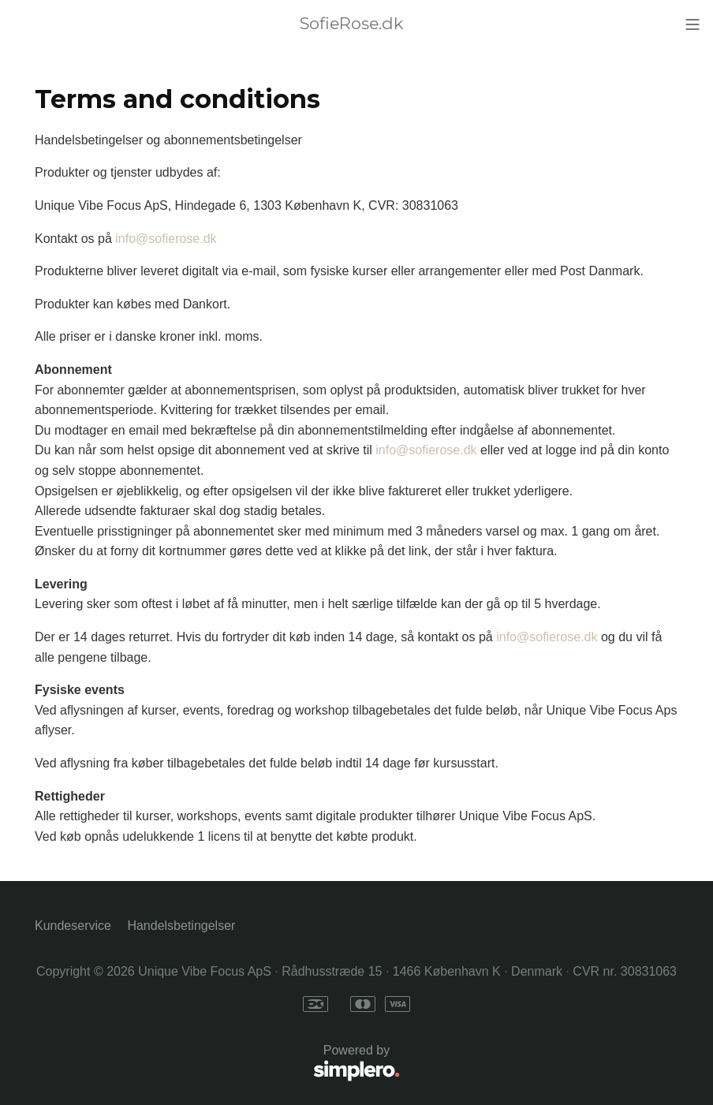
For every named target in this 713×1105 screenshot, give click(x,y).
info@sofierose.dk (165, 238)
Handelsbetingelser (181, 925)
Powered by (217, 1063)
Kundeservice (73, 925)
